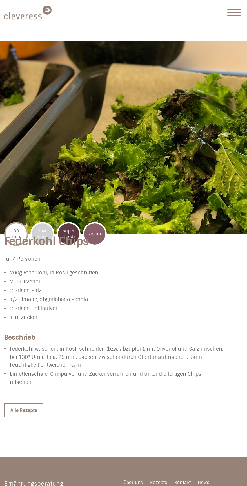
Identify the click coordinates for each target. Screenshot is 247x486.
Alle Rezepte (23, 410)
